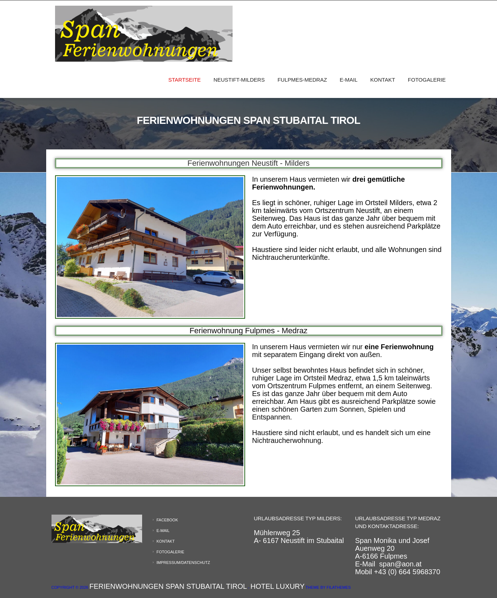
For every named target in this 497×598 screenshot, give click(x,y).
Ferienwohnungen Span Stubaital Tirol (168, 586)
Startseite (184, 80)
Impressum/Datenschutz (183, 562)
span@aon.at (400, 564)
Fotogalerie (426, 80)
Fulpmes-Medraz (302, 80)
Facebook (167, 520)
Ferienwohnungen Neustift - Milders (249, 163)
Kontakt (382, 80)
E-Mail (348, 80)
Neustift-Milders (239, 80)
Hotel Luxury (277, 586)
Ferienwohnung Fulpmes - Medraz (248, 330)
